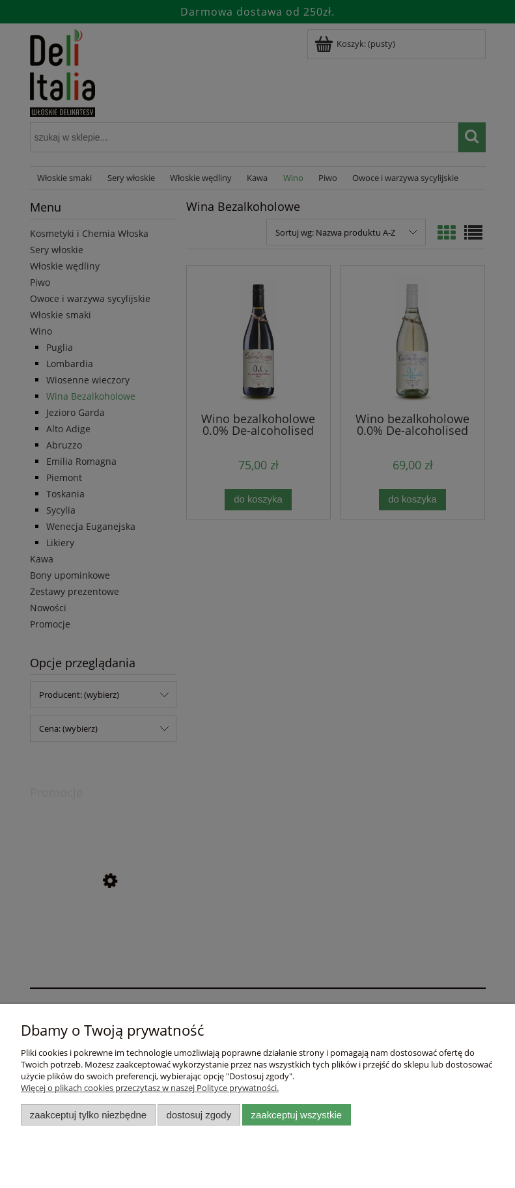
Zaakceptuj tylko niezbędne (88, 1114)
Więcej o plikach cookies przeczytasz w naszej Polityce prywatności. (150, 1088)
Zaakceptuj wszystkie (296, 1114)
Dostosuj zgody (198, 1114)
